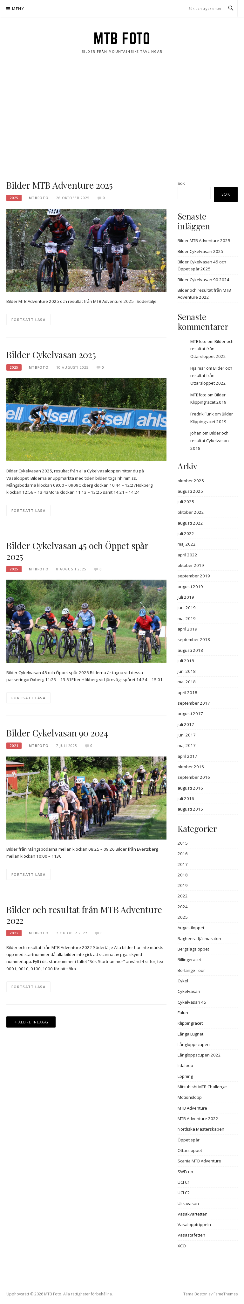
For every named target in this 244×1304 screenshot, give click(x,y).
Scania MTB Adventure (199, 1161)
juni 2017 (187, 735)
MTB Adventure (192, 1108)
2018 (183, 875)
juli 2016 (186, 798)
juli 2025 (186, 502)
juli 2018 (186, 661)
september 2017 (194, 703)
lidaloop (185, 1065)
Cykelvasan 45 (192, 1002)
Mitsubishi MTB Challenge (202, 1087)
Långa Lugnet (190, 1034)
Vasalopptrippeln (194, 1224)
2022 (14, 933)
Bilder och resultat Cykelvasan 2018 (209, 440)
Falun (183, 1012)
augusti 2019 (190, 586)
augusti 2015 (190, 809)
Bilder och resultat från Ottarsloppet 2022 (212, 348)
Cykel (183, 981)
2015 (183, 843)
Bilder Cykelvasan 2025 (51, 354)
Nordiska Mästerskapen (201, 1129)
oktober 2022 (191, 512)
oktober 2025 (191, 481)
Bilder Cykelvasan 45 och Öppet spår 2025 (77, 551)
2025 (14, 198)
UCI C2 (184, 1193)
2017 (183, 864)
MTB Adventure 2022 (198, 1118)
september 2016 (194, 777)
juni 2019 (187, 607)
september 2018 (194, 639)
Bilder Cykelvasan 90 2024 (57, 733)
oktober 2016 (191, 767)
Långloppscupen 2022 (199, 1055)
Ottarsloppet (190, 1150)
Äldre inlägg (33, 1022)
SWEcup (185, 1172)
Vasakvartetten (192, 1214)
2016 (183, 853)
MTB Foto (122, 38)
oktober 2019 (191, 565)
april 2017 (187, 756)
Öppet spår (189, 1140)
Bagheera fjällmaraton (199, 938)
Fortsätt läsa (28, 319)
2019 (183, 885)
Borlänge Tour (191, 970)
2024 (14, 745)
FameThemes (226, 1294)
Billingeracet (189, 959)
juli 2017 (186, 724)
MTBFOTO (39, 198)
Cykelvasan (189, 991)
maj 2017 (187, 745)
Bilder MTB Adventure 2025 (59, 185)
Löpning (185, 1076)
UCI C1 (184, 1182)
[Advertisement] (122, 117)
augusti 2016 (190, 788)
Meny (18, 8)
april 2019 (187, 629)
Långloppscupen (194, 1044)
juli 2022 (186, 533)
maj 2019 (187, 618)
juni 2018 (187, 671)
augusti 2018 (190, 650)
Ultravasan (188, 1203)
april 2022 (187, 555)
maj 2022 (187, 544)
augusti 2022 (190, 523)
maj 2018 (187, 682)
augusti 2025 (190, 491)
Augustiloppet (191, 928)
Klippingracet (190, 1023)
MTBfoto (198, 341)
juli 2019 (186, 597)
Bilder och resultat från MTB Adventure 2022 (84, 914)
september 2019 (194, 576)
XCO (182, 1246)
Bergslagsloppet (193, 949)
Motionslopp (190, 1097)
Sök (181, 183)
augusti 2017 (190, 713)
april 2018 (187, 692)
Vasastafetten (191, 1235)
